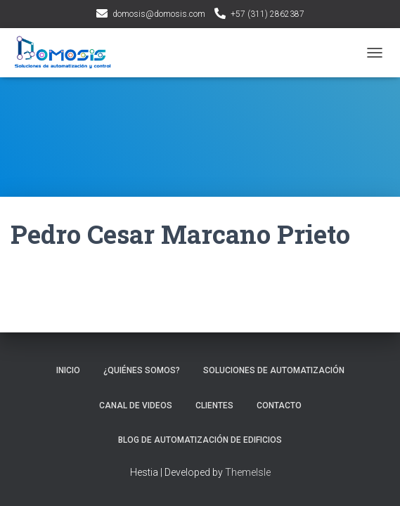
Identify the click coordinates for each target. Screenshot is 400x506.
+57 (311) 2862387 (267, 14)
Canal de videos (135, 405)
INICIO (68, 370)
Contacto (279, 405)
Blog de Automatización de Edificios (200, 440)
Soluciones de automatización (273, 370)
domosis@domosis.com (158, 14)
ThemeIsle (248, 472)
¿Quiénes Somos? (141, 370)
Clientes (214, 405)
